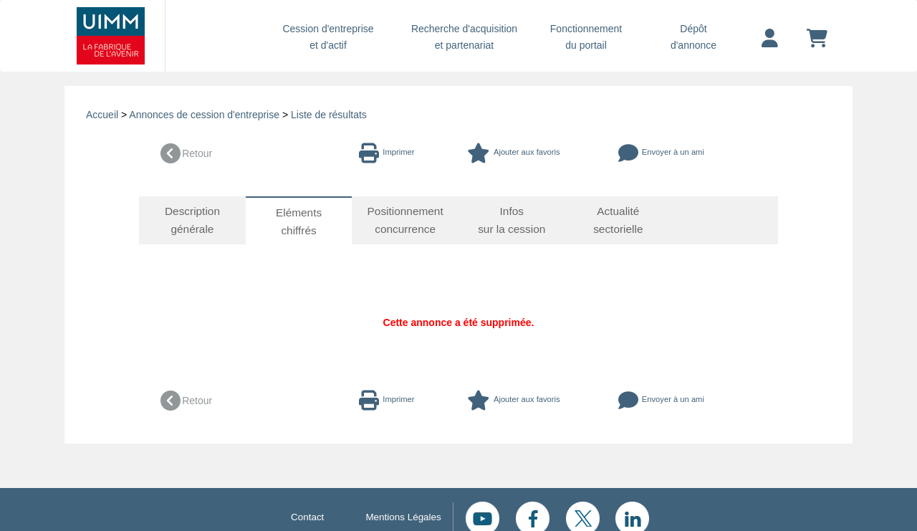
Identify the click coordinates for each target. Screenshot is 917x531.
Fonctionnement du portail (586, 37)
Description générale (192, 220)
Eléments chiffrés (299, 221)
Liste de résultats (329, 114)
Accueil (102, 114)
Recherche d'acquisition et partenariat (464, 37)
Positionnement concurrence (405, 220)
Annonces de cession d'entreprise (204, 114)
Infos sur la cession (512, 220)
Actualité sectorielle (618, 220)
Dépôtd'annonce (693, 37)
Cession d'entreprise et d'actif (328, 37)
